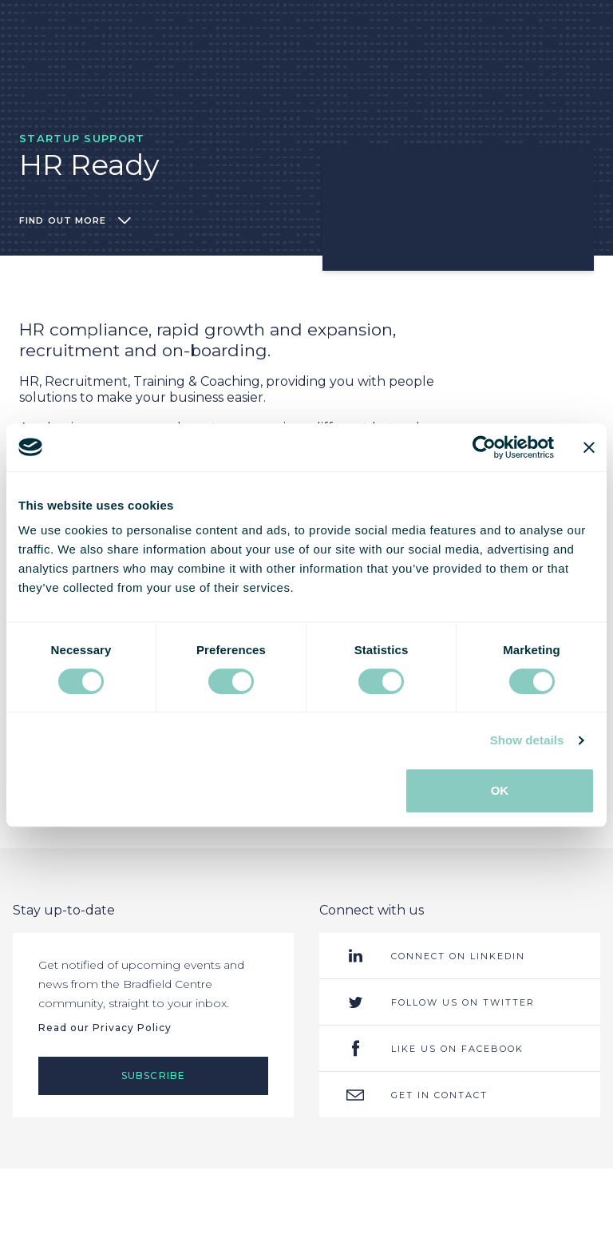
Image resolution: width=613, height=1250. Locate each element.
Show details (527, 740)
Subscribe (153, 1075)
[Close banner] (589, 447)
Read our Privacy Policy (105, 1028)
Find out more (75, 220)
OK (500, 790)
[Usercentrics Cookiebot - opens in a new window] (484, 447)
